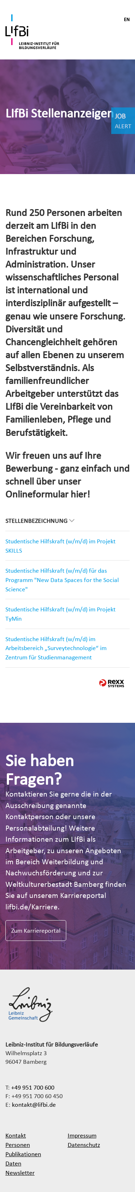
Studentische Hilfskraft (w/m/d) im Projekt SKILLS (60, 546)
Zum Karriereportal (35, 930)
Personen (17, 1144)
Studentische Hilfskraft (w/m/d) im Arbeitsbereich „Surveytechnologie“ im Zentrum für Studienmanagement (56, 647)
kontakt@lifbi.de (34, 1104)
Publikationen (23, 1153)
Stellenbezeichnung (40, 520)
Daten (13, 1163)
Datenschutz (84, 1144)
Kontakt (15, 1135)
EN (127, 19)
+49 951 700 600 (32, 1087)
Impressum (82, 1135)
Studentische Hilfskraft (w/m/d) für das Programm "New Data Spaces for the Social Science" (62, 579)
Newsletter (20, 1172)
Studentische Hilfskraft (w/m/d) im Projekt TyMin (60, 614)
